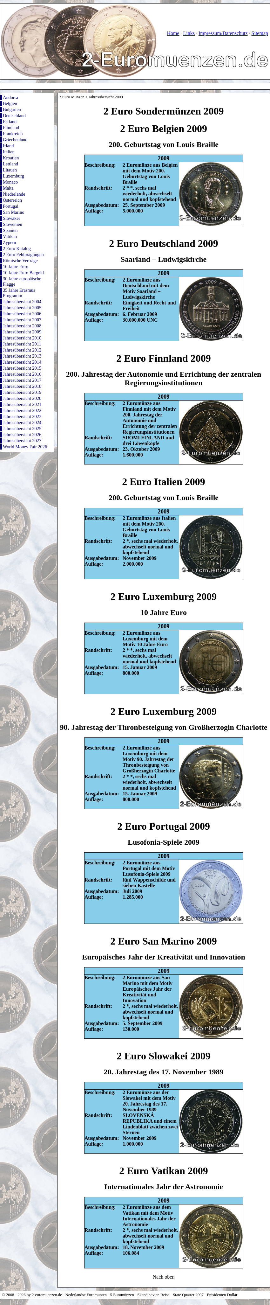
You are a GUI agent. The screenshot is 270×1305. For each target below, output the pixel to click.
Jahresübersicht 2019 (22, 392)
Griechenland (15, 139)
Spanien (10, 230)
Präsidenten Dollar (222, 1295)
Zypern (9, 242)
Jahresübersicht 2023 (22, 416)
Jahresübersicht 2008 (22, 325)
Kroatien (11, 157)
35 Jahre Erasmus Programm (19, 293)
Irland (8, 145)
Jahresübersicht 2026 (22, 434)
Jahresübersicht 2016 (22, 374)
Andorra (10, 97)
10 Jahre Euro (15, 266)
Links (188, 33)
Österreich (12, 200)
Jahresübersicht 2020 (22, 398)
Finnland (11, 127)
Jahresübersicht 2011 (22, 343)
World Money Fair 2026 (25, 446)
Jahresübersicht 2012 (22, 349)
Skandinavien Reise (153, 1295)
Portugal (10, 206)
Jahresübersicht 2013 (22, 356)
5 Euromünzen (122, 1295)
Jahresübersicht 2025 (22, 428)
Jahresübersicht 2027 (22, 440)
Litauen (10, 169)
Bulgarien (12, 109)
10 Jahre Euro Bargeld (23, 272)
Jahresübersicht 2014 (22, 362)
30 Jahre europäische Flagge (22, 281)
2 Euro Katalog (17, 248)
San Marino (13, 212)
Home (173, 33)
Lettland (10, 163)
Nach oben (164, 1277)
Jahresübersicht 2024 (22, 422)
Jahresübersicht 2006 (22, 313)
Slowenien (12, 224)
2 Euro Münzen (71, 97)
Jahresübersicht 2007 (22, 319)
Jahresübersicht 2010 (22, 337)
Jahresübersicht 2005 (22, 307)
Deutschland (14, 115)
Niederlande (14, 194)
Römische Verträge (20, 260)
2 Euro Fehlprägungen (23, 254)
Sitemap (260, 33)
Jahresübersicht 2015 (22, 368)
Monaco (10, 182)
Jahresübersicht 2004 (22, 301)
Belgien (10, 103)
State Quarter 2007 (188, 1295)
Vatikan (10, 236)
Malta (8, 188)
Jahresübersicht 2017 (22, 380)
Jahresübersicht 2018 (22, 386)
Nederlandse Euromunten (86, 1295)
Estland (10, 121)
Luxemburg (13, 175)
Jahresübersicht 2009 (22, 331)
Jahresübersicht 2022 (22, 410)
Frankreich (13, 133)
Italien (9, 151)
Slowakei (11, 218)
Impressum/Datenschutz (223, 33)
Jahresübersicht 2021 (22, 404)
